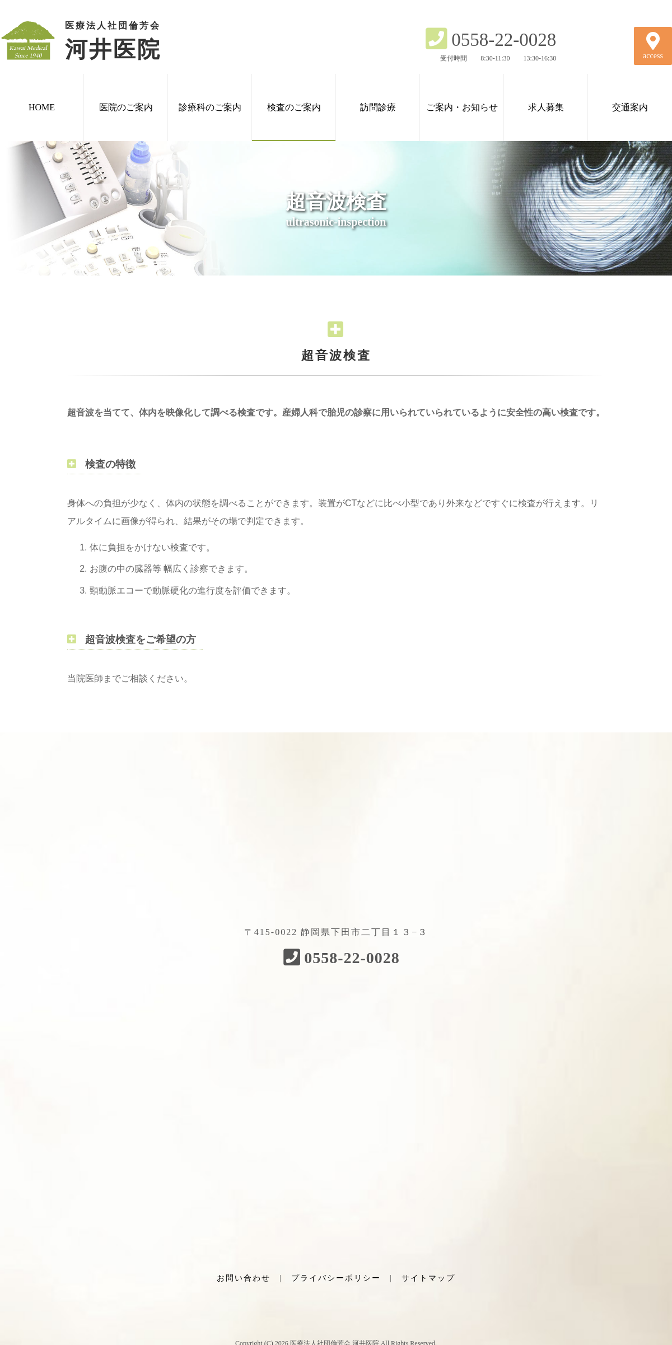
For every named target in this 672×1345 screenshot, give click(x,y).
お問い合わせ (243, 1278)
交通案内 (630, 107)
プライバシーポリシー (336, 1278)
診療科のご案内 (210, 107)
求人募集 (546, 107)
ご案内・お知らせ (462, 107)
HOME (42, 107)
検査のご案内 (294, 107)
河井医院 (95, 40)
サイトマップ (428, 1278)
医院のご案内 (126, 107)
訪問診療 (378, 107)
